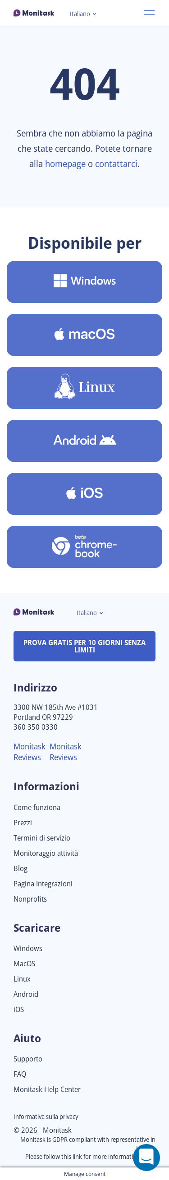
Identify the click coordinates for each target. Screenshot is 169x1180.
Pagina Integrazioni (43, 884)
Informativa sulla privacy (46, 1116)
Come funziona (37, 807)
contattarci (116, 164)
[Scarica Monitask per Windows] (84, 282)
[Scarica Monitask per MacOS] (84, 335)
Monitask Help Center (47, 1089)
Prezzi (23, 823)
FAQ (20, 1074)
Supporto (28, 1059)
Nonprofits (30, 899)
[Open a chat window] (146, 1157)
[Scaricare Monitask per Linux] (84, 388)
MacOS (24, 964)
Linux (22, 979)
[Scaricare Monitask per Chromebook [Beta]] (84, 547)
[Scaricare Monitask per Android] (84, 441)
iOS (19, 1009)
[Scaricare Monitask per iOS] (84, 494)
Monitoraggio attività (46, 853)
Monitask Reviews (30, 751)
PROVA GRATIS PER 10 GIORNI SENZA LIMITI (84, 646)
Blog (20, 868)
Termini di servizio (42, 838)
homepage (65, 164)
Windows (28, 948)
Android (26, 994)
